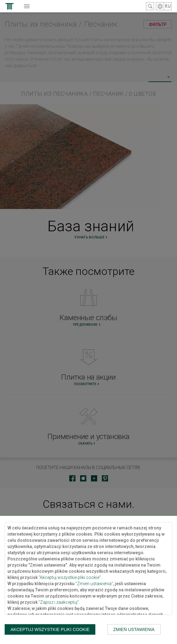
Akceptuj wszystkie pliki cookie (50, 629)
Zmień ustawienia (134, 629)
